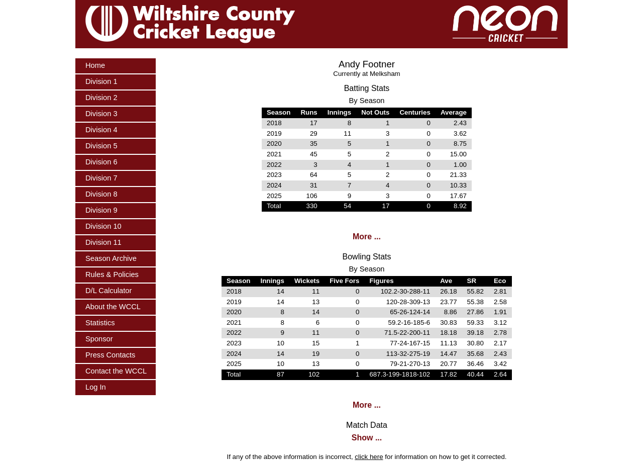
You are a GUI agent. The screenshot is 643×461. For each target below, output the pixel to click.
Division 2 (101, 98)
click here (369, 456)
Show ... (367, 437)
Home (95, 65)
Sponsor (99, 339)
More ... (367, 236)
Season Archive (111, 258)
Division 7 (101, 178)
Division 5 (101, 146)
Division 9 (101, 210)
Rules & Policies (112, 274)
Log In (95, 387)
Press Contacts (110, 355)
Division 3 (101, 114)
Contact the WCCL (116, 371)
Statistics (100, 323)
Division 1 (101, 81)
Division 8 (101, 194)
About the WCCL (113, 307)
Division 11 (103, 242)
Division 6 (101, 162)
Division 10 (103, 226)
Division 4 (101, 130)
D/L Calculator (108, 291)
